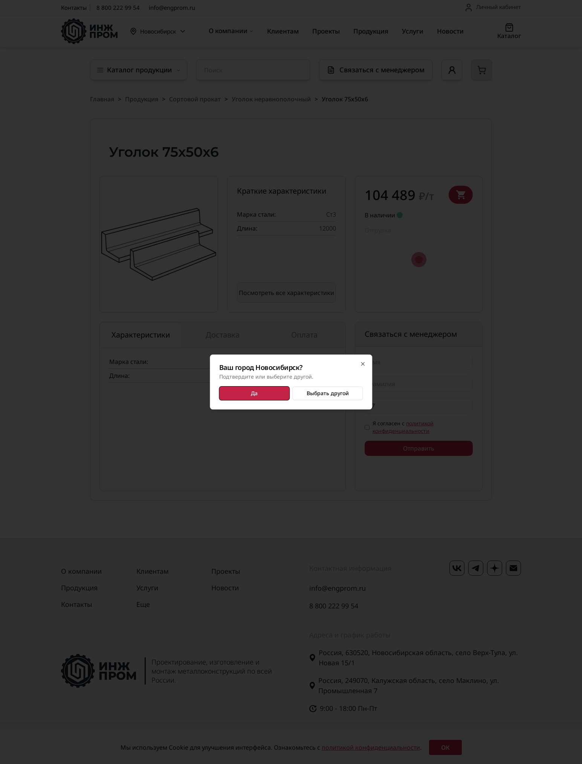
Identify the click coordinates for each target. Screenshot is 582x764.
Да (254, 393)
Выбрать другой (327, 393)
